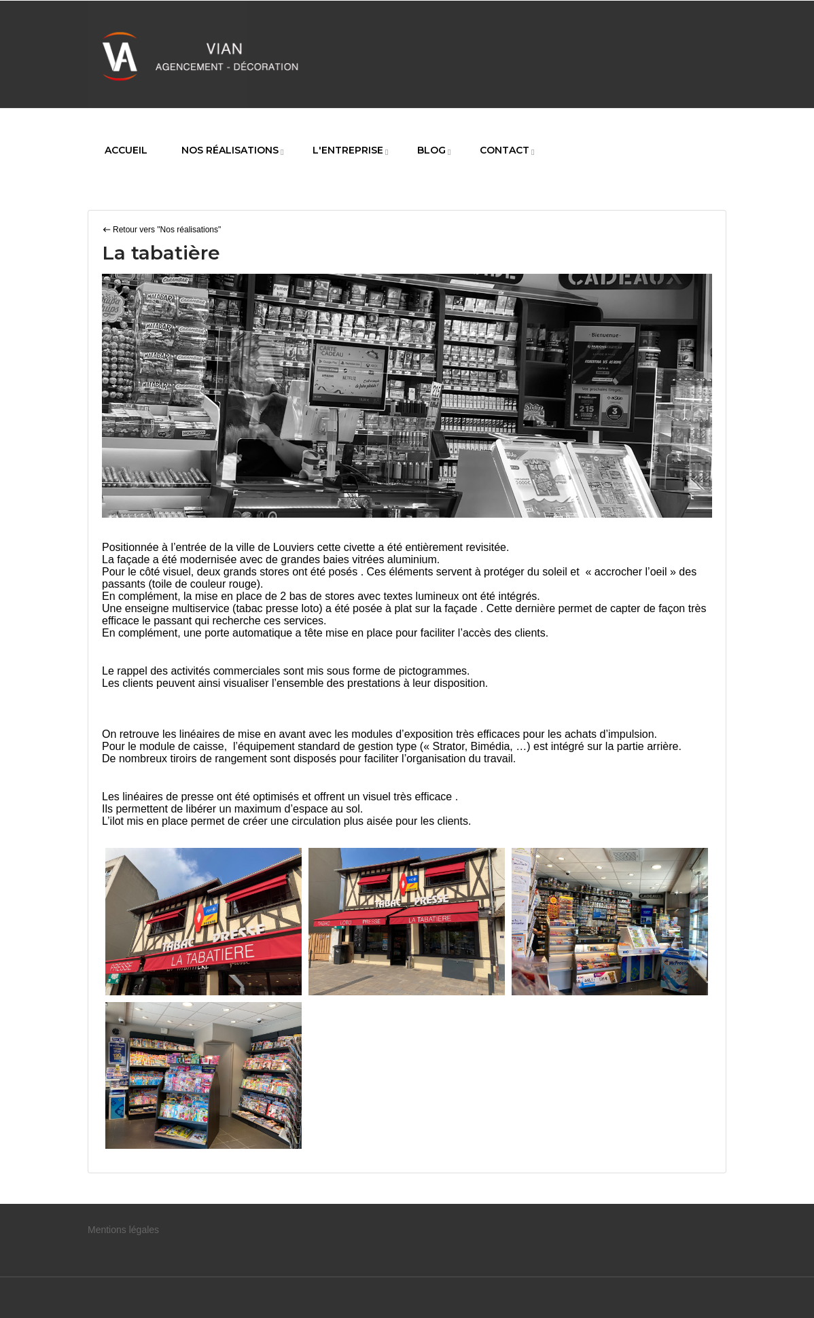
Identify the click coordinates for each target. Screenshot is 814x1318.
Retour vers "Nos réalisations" (167, 229)
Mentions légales (123, 1229)
